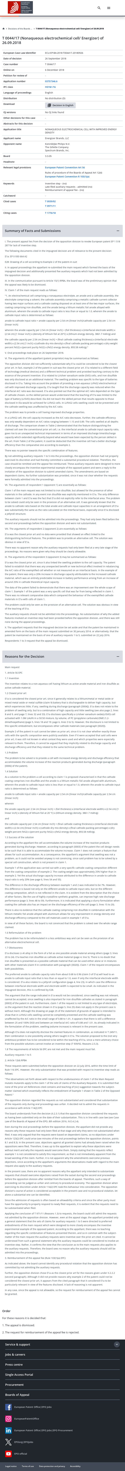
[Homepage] (3, 28)
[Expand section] (117, 1344)
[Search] (99, 8)
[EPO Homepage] (20, 8)
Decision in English (60, 105)
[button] (62, 231)
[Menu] (109, 8)
